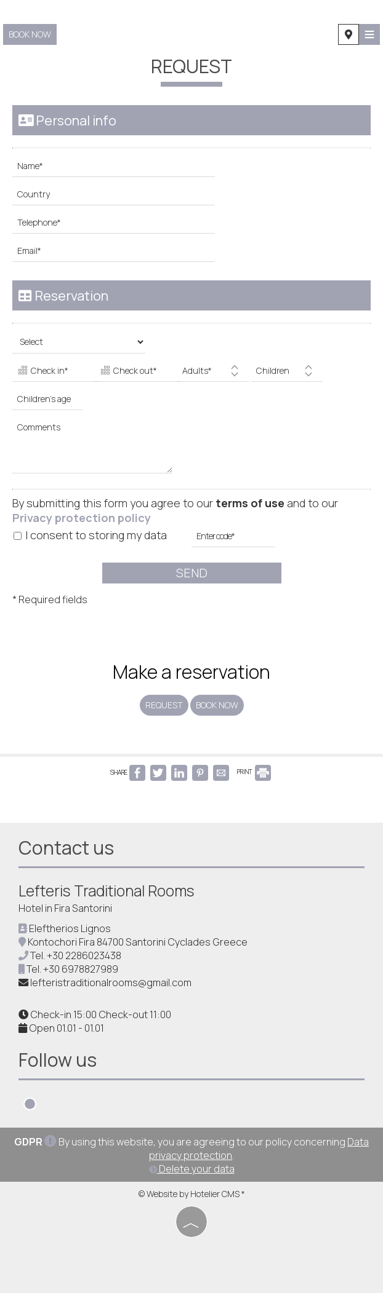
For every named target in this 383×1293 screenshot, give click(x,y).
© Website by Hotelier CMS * (192, 1194)
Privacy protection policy (81, 517)
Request (164, 705)
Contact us (66, 847)
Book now (30, 34)
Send (192, 572)
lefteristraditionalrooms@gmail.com (110, 982)
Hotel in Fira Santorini (65, 908)
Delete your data (192, 1169)
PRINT (254, 771)
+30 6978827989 (80, 969)
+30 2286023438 (84, 955)
